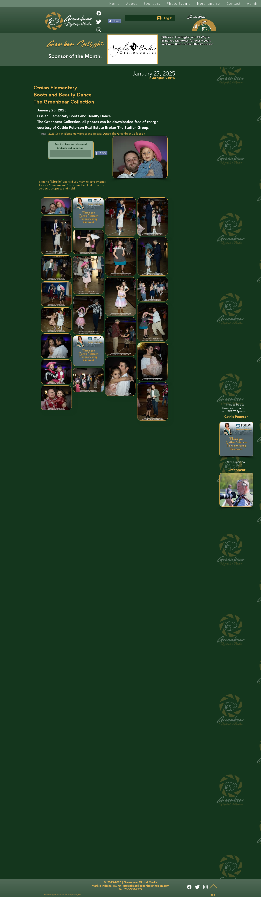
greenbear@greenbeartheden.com (146, 885)
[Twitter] (99, 21)
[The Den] (204, 25)
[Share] (114, 21)
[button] (131, 3)
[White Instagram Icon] (99, 30)
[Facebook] (99, 13)
